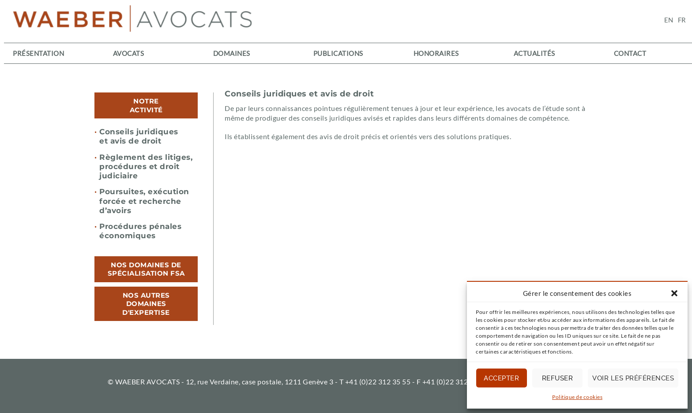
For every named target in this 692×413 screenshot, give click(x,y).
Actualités (534, 53)
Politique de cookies (577, 397)
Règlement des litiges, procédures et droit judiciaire (143, 167)
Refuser (557, 378)
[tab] (146, 105)
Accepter (501, 378)
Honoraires (436, 53)
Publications (338, 53)
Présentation (38, 53)
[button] (674, 293)
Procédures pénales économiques (137, 231)
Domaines (231, 53)
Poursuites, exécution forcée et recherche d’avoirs (141, 201)
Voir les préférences (633, 378)
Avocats (128, 53)
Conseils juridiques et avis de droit (136, 136)
